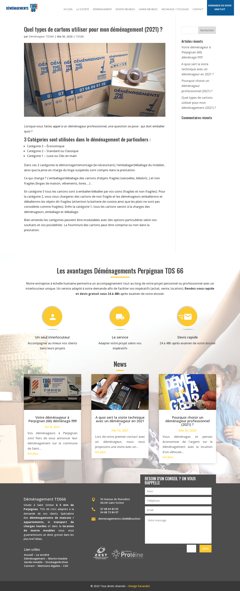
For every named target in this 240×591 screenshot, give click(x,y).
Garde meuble (33, 562)
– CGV (64, 566)
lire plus (33, 453)
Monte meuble (57, 558)
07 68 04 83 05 (109, 509)
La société (82, 9)
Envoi (205, 548)
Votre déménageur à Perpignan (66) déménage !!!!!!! (196, 52)
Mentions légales (49, 566)
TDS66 (80, 36)
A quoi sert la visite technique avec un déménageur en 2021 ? (198, 69)
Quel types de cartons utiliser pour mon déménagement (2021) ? (199, 103)
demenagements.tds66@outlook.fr (121, 518)
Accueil (68, 9)
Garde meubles (148, 9)
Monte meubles (125, 9)
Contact (198, 9)
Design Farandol (139, 586)
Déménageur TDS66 (41, 36)
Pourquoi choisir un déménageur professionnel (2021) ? (197, 86)
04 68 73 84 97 (109, 512)
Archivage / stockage (175, 9)
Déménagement (102, 9)
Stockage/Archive (56, 562)
